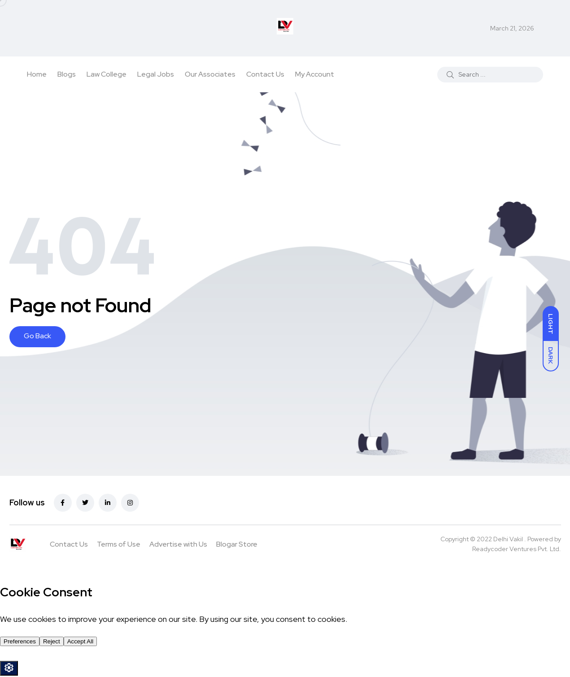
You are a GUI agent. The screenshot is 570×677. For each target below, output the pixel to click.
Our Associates (210, 74)
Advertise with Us (178, 544)
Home (37, 74)
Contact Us (265, 74)
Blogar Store (236, 544)
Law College (106, 74)
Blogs (66, 74)
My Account (314, 74)
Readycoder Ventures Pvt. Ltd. (516, 549)
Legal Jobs (155, 74)
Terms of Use (118, 544)
